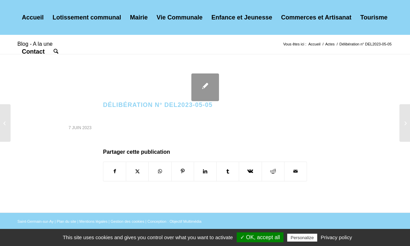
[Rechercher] (56, 52)
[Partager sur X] (137, 171)
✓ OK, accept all (260, 237)
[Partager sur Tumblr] (228, 171)
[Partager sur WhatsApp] (160, 171)
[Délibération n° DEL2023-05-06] (5, 123)
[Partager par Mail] (295, 171)
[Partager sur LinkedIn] (205, 171)
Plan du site (66, 221)
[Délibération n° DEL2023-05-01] (404, 123)
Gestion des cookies (127, 221)
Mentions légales (93, 221)
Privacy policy (336, 237)
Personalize (302, 237)
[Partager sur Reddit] (273, 171)
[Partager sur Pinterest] (183, 171)
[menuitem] (32, 17)
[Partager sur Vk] (250, 171)
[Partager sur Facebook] (114, 171)
